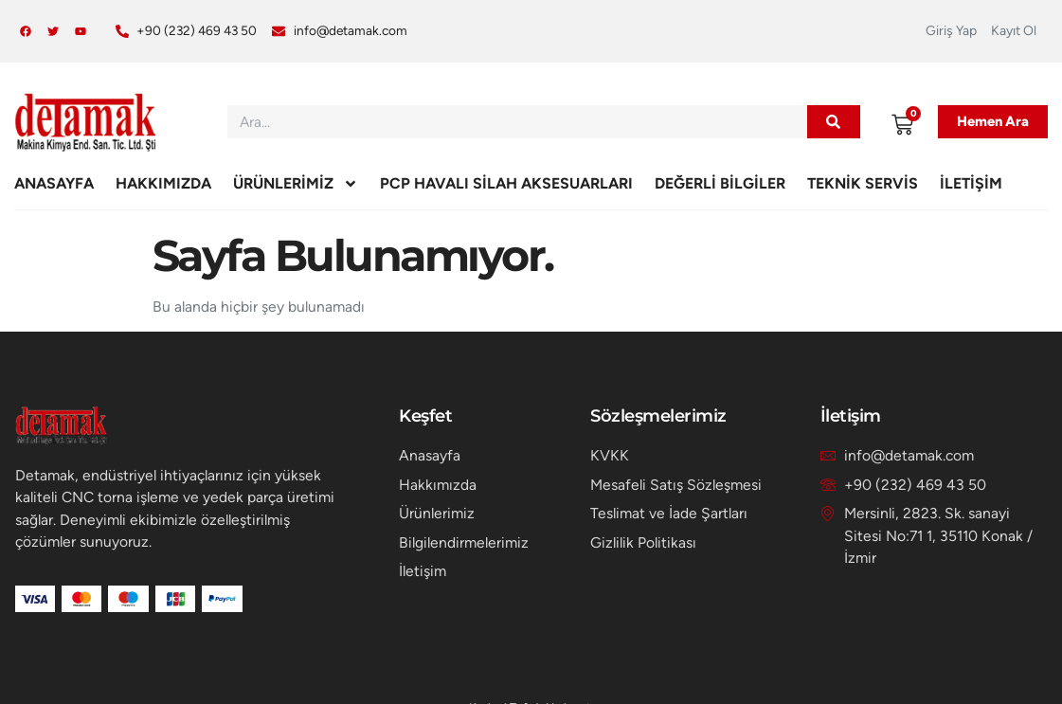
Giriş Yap (951, 31)
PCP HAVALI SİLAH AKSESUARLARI (506, 183)
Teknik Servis (862, 183)
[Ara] (833, 121)
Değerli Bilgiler (720, 183)
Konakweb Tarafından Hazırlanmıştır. (531, 682)
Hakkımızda (163, 183)
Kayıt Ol (1013, 31)
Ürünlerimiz (295, 183)
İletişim (971, 183)
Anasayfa (54, 183)
